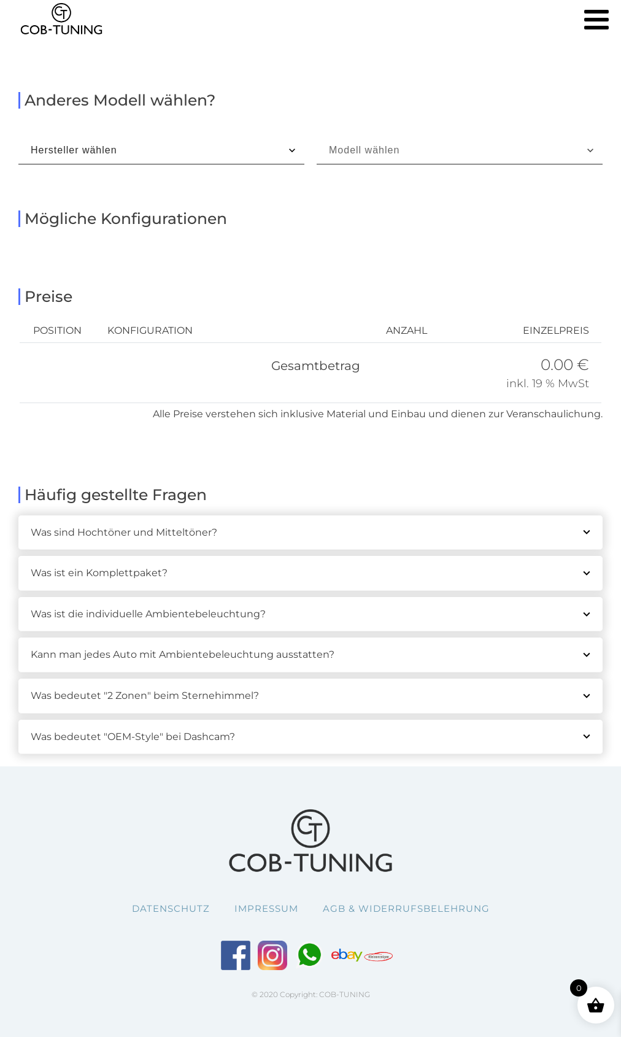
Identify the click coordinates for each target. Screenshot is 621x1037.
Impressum (266, 908)
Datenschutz (171, 908)
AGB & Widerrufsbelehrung (406, 908)
